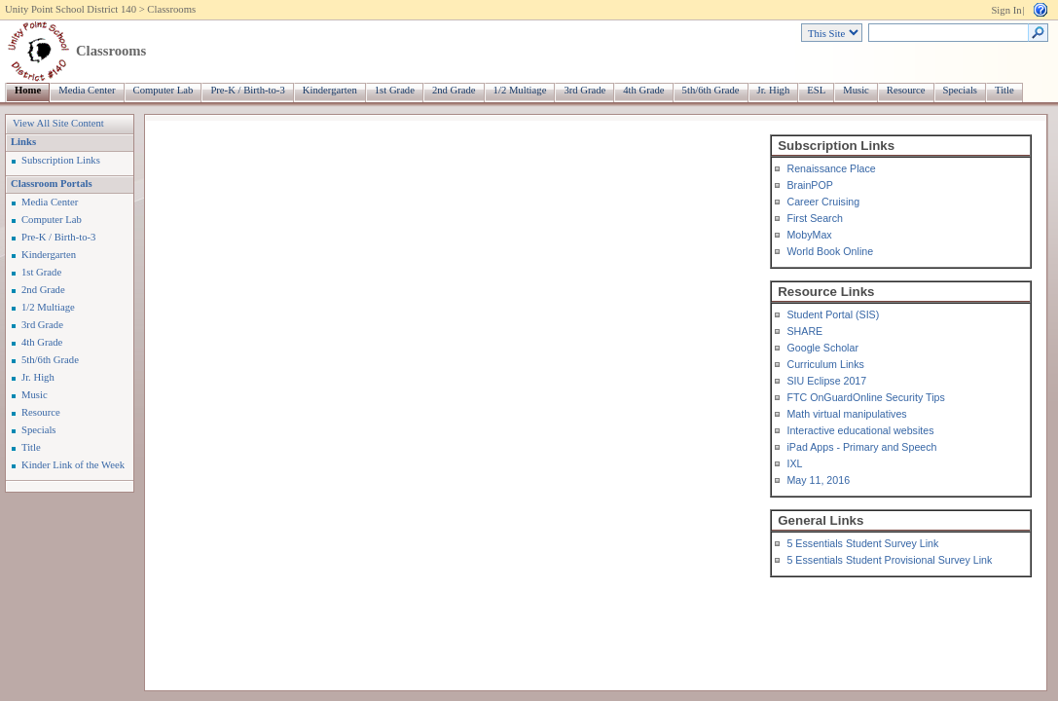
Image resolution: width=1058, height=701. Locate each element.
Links (23, 141)
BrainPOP (809, 185)
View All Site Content (58, 123)
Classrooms (171, 9)
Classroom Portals (51, 183)
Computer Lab (163, 90)
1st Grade (395, 90)
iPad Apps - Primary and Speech (861, 447)
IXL (794, 463)
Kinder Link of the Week (73, 465)
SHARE (804, 331)
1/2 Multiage (520, 90)
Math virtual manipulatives (846, 414)
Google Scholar (821, 347)
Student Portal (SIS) (832, 314)
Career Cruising (822, 201)
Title (1004, 90)
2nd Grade (454, 90)
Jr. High (773, 90)
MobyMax (808, 234)
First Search (814, 218)
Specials (960, 90)
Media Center (86, 90)
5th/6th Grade (711, 90)
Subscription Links (60, 160)
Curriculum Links (824, 364)
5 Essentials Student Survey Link (862, 543)
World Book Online (829, 251)
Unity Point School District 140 (70, 9)
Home (28, 90)
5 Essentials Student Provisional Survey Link (889, 560)
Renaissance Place (830, 168)
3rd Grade (584, 90)
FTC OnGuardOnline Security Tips (865, 397)
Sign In (1006, 10)
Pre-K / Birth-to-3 (247, 90)
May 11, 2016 (818, 480)
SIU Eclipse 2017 (826, 381)
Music (856, 90)
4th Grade (643, 90)
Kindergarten (330, 90)
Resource (906, 90)
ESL (816, 90)
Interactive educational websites (859, 430)
